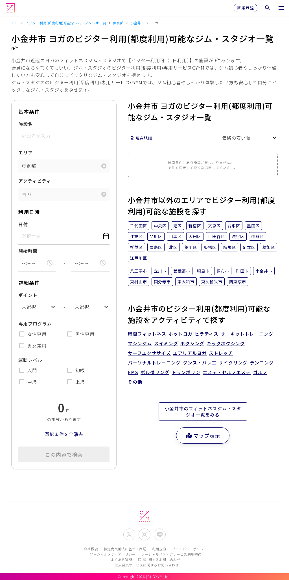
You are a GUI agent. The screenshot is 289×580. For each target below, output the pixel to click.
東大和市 (186, 281)
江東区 (136, 236)
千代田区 (138, 225)
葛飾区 (268, 247)
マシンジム (140, 343)
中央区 (160, 225)
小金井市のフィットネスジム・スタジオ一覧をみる (203, 411)
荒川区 (190, 247)
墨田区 (253, 225)
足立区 (249, 247)
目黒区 (175, 236)
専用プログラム (35, 323)
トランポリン (186, 372)
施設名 (25, 123)
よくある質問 (121, 559)
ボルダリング (155, 372)
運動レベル (30, 359)
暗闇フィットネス (147, 333)
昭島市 (203, 271)
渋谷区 (238, 236)
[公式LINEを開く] (160, 534)
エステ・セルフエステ (227, 372)
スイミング (166, 343)
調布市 (222, 271)
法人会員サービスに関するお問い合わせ (147, 564)
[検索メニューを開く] (267, 8)
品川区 (156, 236)
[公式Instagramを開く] (144, 534)
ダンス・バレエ (199, 362)
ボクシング (192, 343)
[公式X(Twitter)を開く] (129, 534)
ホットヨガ (180, 333)
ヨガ (26, 194)
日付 (23, 224)
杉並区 (136, 247)
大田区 (195, 236)
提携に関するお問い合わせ (159, 559)
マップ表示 (202, 435)
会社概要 (91, 548)
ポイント (28, 295)
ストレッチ (221, 353)
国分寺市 (162, 281)
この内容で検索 (64, 454)
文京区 (214, 225)
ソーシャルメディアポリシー (113, 554)
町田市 (242, 271)
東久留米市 (211, 281)
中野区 (257, 236)
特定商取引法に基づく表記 (125, 548)
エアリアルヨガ (190, 353)
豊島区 (156, 247)
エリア (25, 152)
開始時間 (28, 250)
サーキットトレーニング (247, 333)
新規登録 (245, 8)
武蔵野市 (181, 271)
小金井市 (263, 271)
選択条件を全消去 (64, 434)
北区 (173, 247)
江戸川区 (138, 258)
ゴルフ (260, 372)
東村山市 (138, 281)
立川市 (160, 271)
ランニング (262, 362)
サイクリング (233, 362)
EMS (133, 372)
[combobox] (37, 307)
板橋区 (210, 247)
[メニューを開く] (281, 8)
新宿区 (195, 225)
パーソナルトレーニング (154, 362)
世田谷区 (216, 236)
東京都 (29, 166)
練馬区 (229, 247)
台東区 (233, 225)
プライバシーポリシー (189, 548)
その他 (135, 381)
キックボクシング (226, 343)
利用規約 (159, 548)
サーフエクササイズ (149, 353)
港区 (177, 225)
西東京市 (237, 281)
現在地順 (141, 138)
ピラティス (206, 333)
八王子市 (138, 271)
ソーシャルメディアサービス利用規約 (171, 554)
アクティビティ (34, 180)
